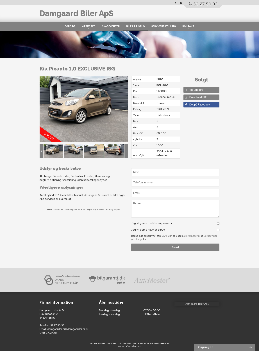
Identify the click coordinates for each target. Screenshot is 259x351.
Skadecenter (111, 26)
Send (175, 247)
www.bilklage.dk (161, 343)
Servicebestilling (163, 26)
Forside (70, 26)
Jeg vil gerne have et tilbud (148, 229)
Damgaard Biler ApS (76, 13)
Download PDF (195, 97)
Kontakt (188, 26)
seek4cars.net (134, 346)
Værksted (89, 26)
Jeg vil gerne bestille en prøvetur (151, 223)
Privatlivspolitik (192, 236)
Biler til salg (135, 26)
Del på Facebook (197, 104)
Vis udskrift (193, 89)
